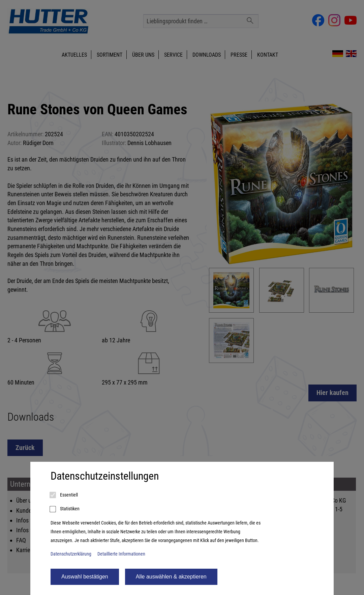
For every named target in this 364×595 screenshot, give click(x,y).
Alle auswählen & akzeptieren (171, 576)
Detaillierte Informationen (121, 554)
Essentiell (64, 495)
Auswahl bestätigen (84, 576)
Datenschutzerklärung (71, 554)
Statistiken (65, 509)
